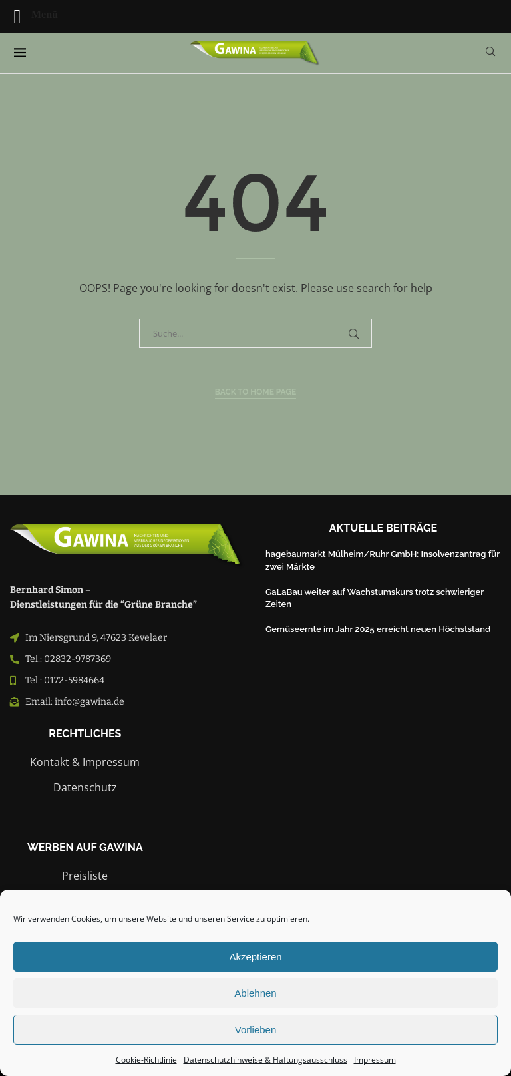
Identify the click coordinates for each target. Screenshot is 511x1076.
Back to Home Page (256, 392)
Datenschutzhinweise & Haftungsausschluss (265, 1059)
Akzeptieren (255, 956)
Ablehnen (255, 993)
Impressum (375, 1059)
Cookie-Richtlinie (146, 1059)
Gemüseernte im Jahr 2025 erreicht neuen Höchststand (377, 629)
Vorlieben (256, 1029)
